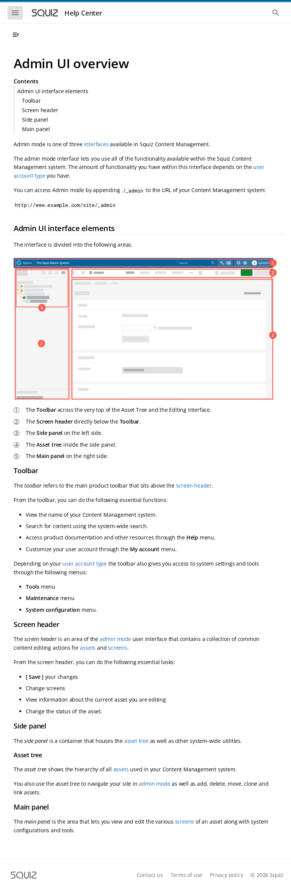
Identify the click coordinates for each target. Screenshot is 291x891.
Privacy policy (226, 874)
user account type (85, 563)
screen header (194, 485)
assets (87, 647)
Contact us (150, 874)
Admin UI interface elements (52, 91)
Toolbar (31, 100)
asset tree (136, 740)
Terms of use (187, 874)
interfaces (96, 144)
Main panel (36, 129)
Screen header (40, 110)
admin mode (115, 638)
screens (117, 647)
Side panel (35, 119)
